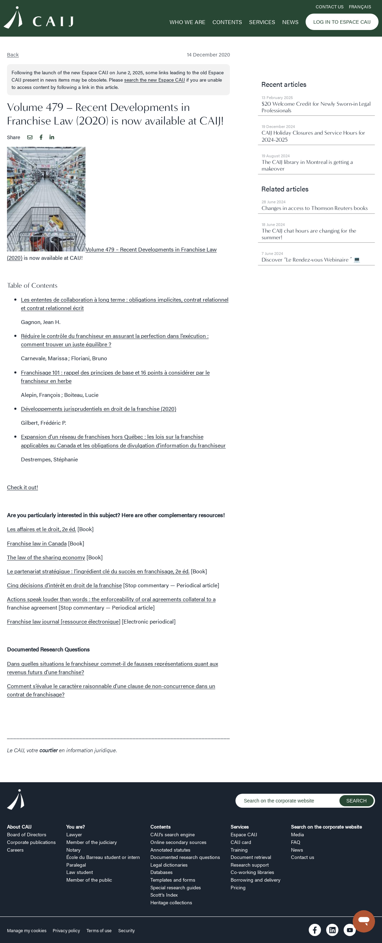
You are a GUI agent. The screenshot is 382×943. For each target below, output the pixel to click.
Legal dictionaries (169, 864)
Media (297, 834)
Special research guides (175, 887)
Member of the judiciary (91, 841)
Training (239, 849)
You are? (75, 826)
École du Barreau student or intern (103, 856)
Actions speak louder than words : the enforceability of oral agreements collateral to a (111, 599)
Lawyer (74, 834)
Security (126, 930)
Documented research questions (185, 856)
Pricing (238, 887)
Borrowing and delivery (255, 879)
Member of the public (89, 879)
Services (262, 22)
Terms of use (99, 930)
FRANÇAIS (360, 6)
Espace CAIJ (244, 834)
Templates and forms (172, 879)
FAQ (295, 841)
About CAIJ (19, 826)
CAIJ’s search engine (172, 834)
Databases (161, 871)
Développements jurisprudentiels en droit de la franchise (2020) (98, 409)
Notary (73, 849)
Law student (79, 871)
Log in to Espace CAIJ (342, 21)
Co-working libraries (252, 871)
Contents (227, 22)
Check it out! (22, 487)
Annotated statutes (170, 849)
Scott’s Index (164, 894)
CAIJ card (241, 841)
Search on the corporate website (326, 826)
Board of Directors (26, 834)
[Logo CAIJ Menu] (38, 18)
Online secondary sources (178, 841)
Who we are (187, 22)
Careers (15, 849)
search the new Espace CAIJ (154, 79)
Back (13, 54)
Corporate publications (31, 841)
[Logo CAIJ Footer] (15, 800)
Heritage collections (171, 902)
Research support (250, 864)
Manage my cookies (27, 930)
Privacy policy (66, 930)
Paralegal (76, 864)
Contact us (330, 6)
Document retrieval (251, 856)
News (290, 22)
